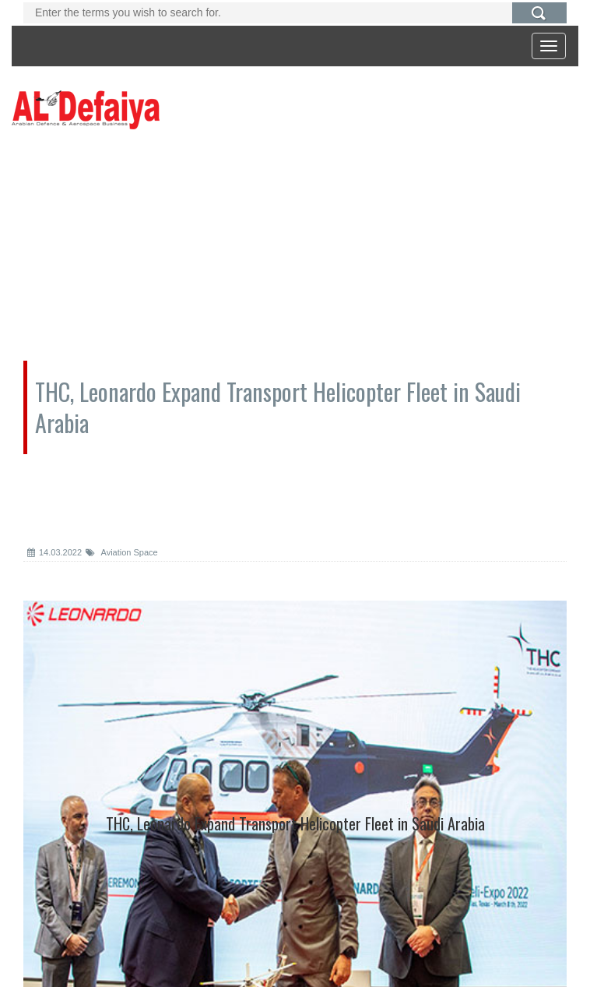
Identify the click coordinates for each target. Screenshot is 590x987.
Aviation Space (122, 552)
